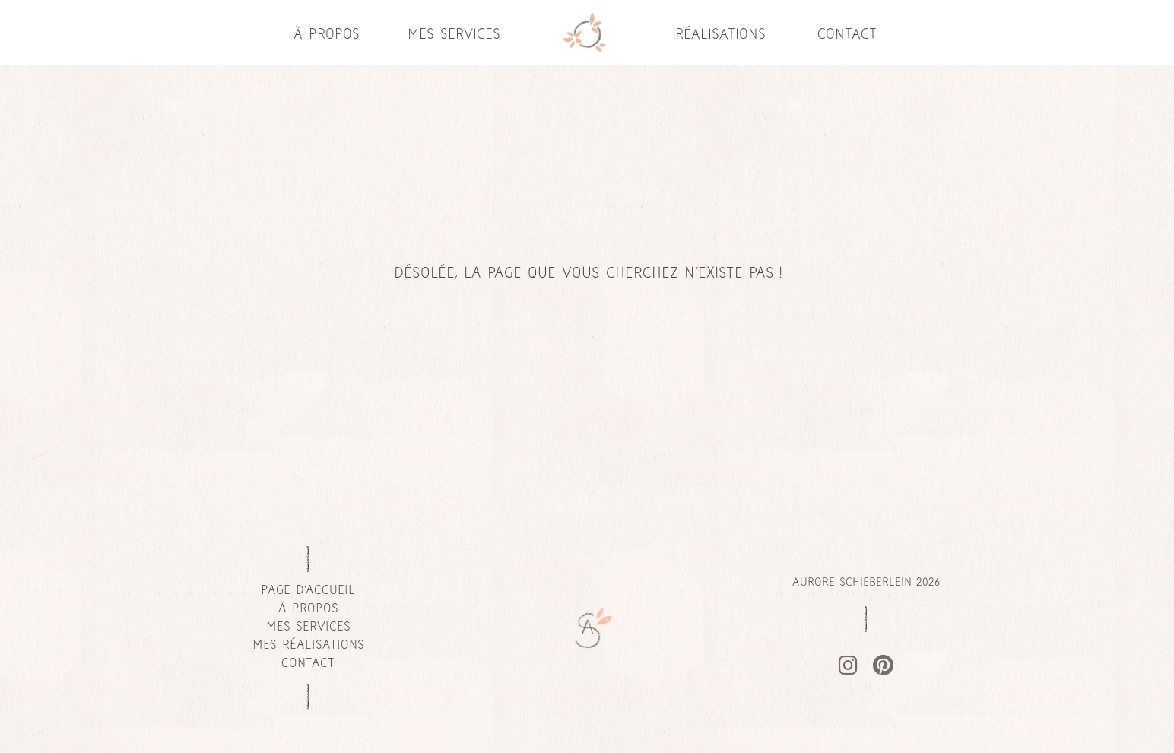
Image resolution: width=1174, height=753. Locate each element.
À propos (327, 35)
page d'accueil (308, 591)
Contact (847, 35)
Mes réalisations (308, 646)
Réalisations (720, 35)
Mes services (454, 35)
